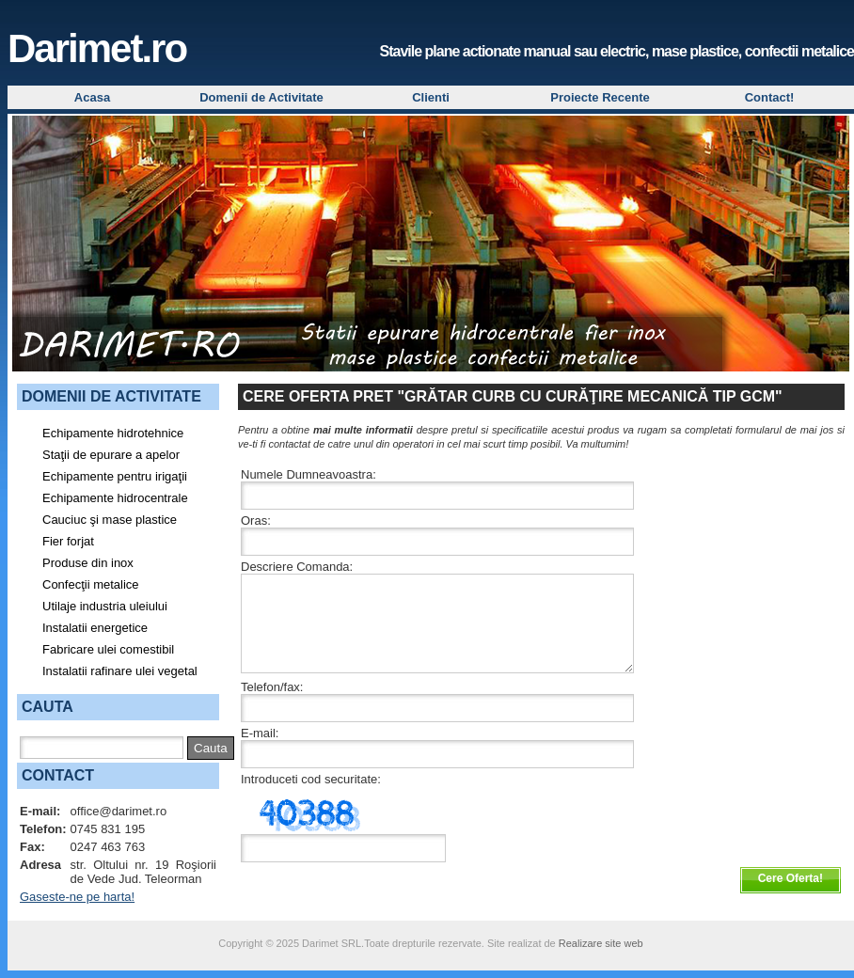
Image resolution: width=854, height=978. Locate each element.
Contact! (770, 97)
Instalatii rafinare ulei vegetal (120, 671)
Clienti (431, 97)
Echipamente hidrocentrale (115, 498)
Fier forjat (68, 541)
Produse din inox (88, 563)
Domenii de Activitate (261, 97)
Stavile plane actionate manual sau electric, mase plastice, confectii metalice (617, 51)
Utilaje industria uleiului (104, 606)
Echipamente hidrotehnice (112, 433)
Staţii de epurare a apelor (111, 455)
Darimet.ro (97, 48)
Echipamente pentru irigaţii (114, 476)
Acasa (92, 97)
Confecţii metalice (90, 584)
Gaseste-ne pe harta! (77, 897)
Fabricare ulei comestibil (108, 649)
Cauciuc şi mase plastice (109, 520)
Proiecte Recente (600, 97)
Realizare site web (601, 943)
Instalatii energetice (95, 628)
